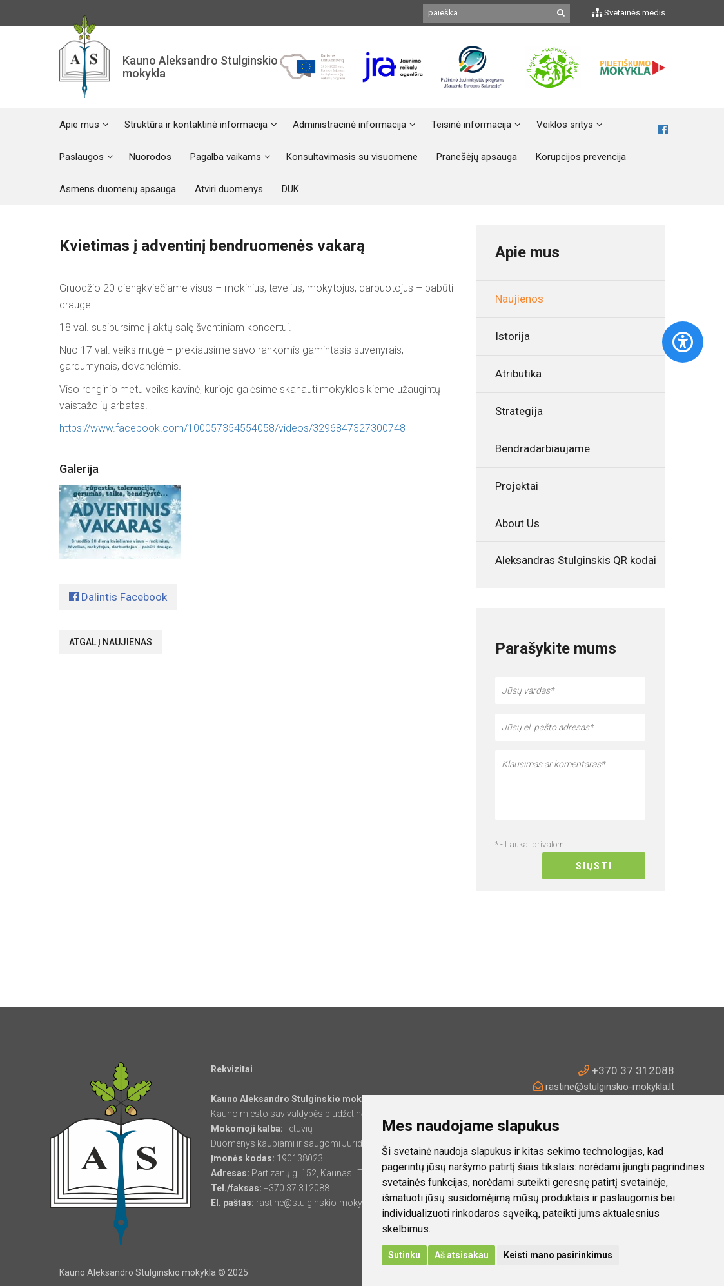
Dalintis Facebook (118, 596)
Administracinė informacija (349, 124)
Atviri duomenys (229, 189)
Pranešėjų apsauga (476, 157)
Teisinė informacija (471, 124)
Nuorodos (150, 157)
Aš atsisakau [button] (462, 1255)
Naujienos (519, 298)
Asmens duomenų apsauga (117, 189)
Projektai (516, 485)
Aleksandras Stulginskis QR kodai (575, 560)
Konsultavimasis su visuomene (352, 157)
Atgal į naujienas (110, 642)
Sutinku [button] (404, 1255)
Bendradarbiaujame (542, 448)
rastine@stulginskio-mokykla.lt (603, 1086)
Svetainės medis (628, 12)
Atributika (518, 373)
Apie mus (79, 124)
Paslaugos (81, 157)
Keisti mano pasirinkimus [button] (558, 1255)
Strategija (519, 411)
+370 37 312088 (626, 1070)
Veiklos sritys (564, 124)
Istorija (512, 336)
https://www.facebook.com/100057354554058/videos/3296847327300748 (232, 428)
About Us (517, 523)
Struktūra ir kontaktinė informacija (196, 124)
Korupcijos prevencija (581, 157)
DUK (290, 189)
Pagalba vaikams (225, 157)
